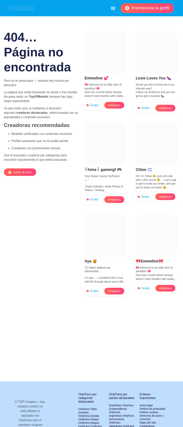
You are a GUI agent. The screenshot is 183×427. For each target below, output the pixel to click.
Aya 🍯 (91, 261)
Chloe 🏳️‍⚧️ (144, 169)
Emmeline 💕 (97, 78)
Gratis (94, 105)
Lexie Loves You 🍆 (154, 78)
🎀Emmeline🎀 (149, 261)
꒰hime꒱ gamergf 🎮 (103, 169)
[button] (113, 8)
